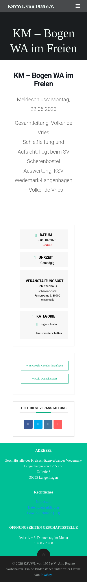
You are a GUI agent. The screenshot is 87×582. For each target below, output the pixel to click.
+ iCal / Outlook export (44, 378)
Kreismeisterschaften (47, 333)
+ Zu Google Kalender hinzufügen (44, 365)
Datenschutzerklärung (43, 507)
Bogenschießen (47, 324)
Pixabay (46, 575)
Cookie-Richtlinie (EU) (43, 513)
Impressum (43, 501)
